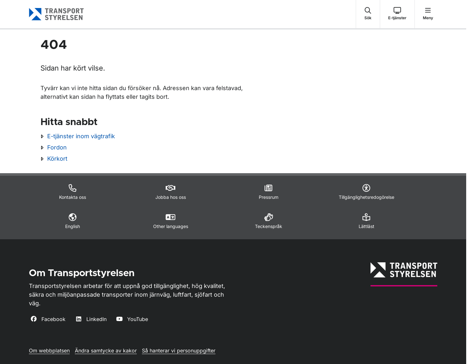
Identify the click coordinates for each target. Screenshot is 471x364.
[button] (368, 14)
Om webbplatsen (49, 350)
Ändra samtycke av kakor (106, 350)
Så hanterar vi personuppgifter (178, 350)
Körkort (57, 158)
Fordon (57, 147)
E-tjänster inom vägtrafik (81, 136)
